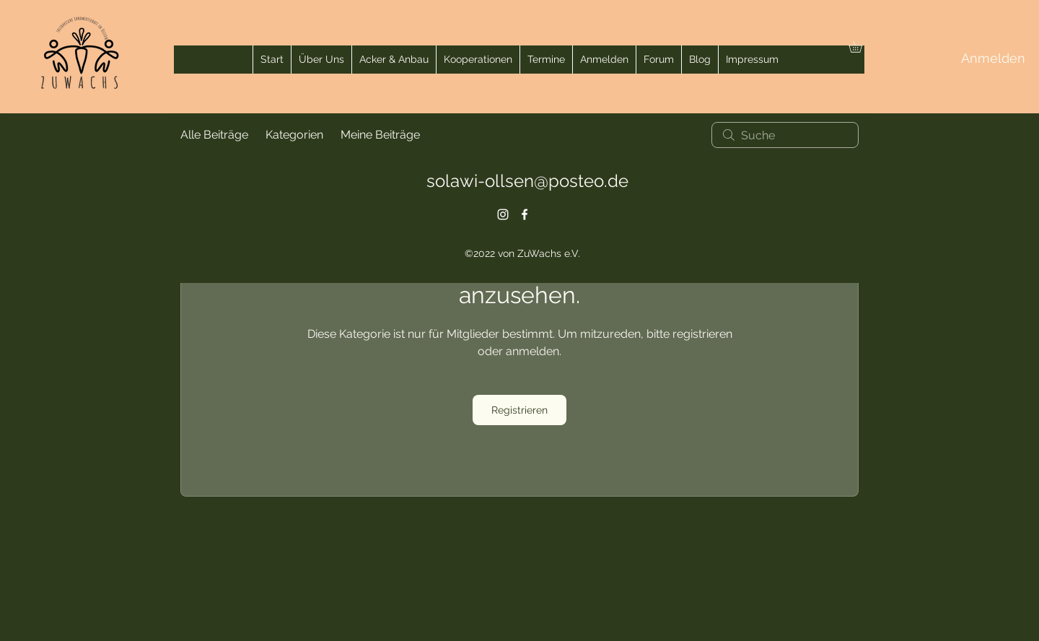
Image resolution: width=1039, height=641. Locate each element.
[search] (785, 135)
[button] (861, 47)
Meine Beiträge (380, 134)
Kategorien (294, 134)
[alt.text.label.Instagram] (503, 214)
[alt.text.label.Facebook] (524, 214)
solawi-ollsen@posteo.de (527, 180)
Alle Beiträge (214, 134)
